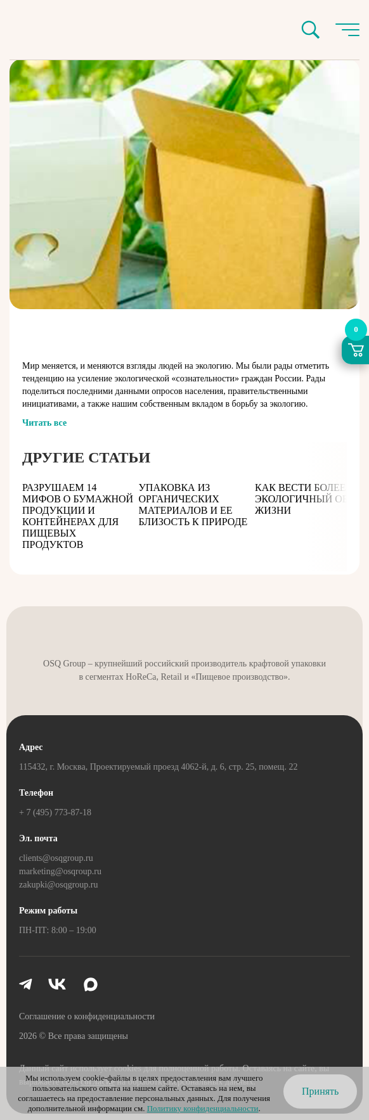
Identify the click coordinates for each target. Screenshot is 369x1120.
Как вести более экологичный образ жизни (310, 499)
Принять (320, 1091)
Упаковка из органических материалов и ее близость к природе (193, 504)
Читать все (44, 423)
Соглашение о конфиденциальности (87, 1016)
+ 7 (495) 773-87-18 (55, 812)
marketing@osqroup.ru (60, 871)
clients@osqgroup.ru (56, 858)
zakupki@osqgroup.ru (58, 884)
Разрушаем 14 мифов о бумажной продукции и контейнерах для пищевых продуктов (77, 516)
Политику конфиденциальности (203, 1108)
